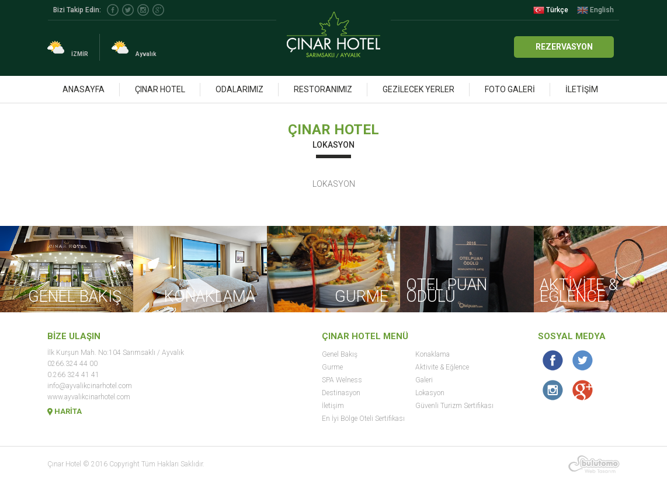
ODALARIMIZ (239, 89)
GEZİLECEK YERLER (418, 89)
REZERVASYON (564, 46)
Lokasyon (429, 393)
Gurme (332, 367)
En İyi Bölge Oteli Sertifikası (363, 418)
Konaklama (432, 354)
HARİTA (64, 411)
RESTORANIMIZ (323, 89)
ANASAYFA (83, 89)
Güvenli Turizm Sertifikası (454, 406)
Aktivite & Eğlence (442, 367)
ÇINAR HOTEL (160, 89)
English (595, 10)
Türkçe (550, 10)
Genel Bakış (339, 354)
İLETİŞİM (581, 89)
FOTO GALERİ (510, 89)
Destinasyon (341, 393)
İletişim (333, 406)
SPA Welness (342, 380)
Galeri (424, 380)
